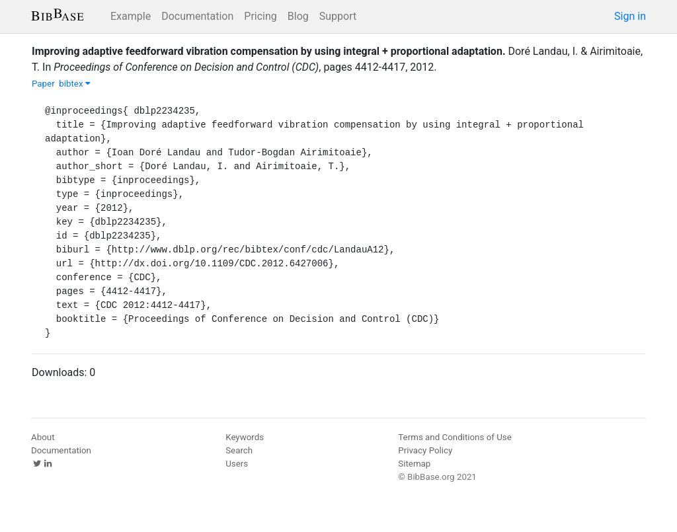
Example (130, 16)
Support (337, 16)
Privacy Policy (425, 450)
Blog (298, 16)
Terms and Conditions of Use (454, 437)
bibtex (75, 84)
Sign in (630, 16)
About (43, 437)
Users (236, 464)
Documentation (197, 16)
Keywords (244, 437)
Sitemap (414, 464)
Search (239, 450)
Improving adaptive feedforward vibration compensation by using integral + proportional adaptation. (269, 51)
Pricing (260, 16)
